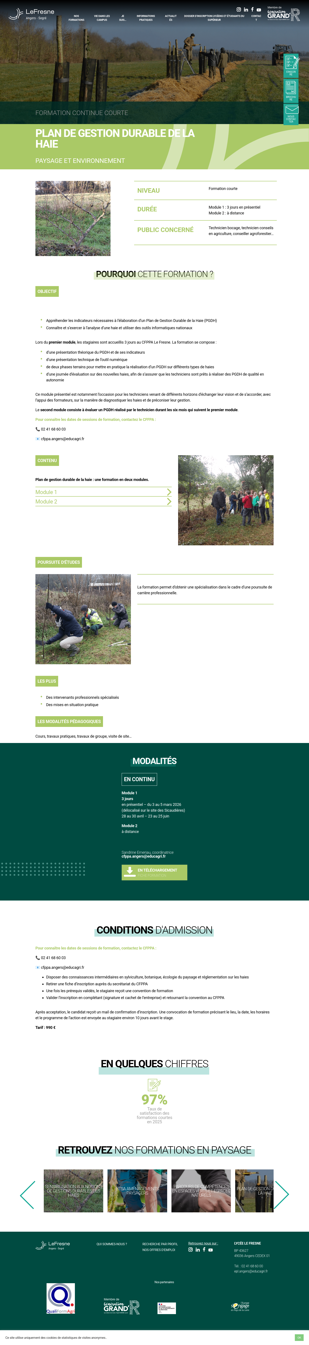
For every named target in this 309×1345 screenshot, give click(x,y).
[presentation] (27, 1195)
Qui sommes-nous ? (113, 1244)
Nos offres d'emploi (159, 1250)
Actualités (171, 18)
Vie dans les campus (102, 18)
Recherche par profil (161, 1244)
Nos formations (76, 18)
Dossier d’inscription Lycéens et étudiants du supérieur (214, 18)
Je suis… (122, 18)
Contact (256, 18)
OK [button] (299, 1337)
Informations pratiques (146, 18)
